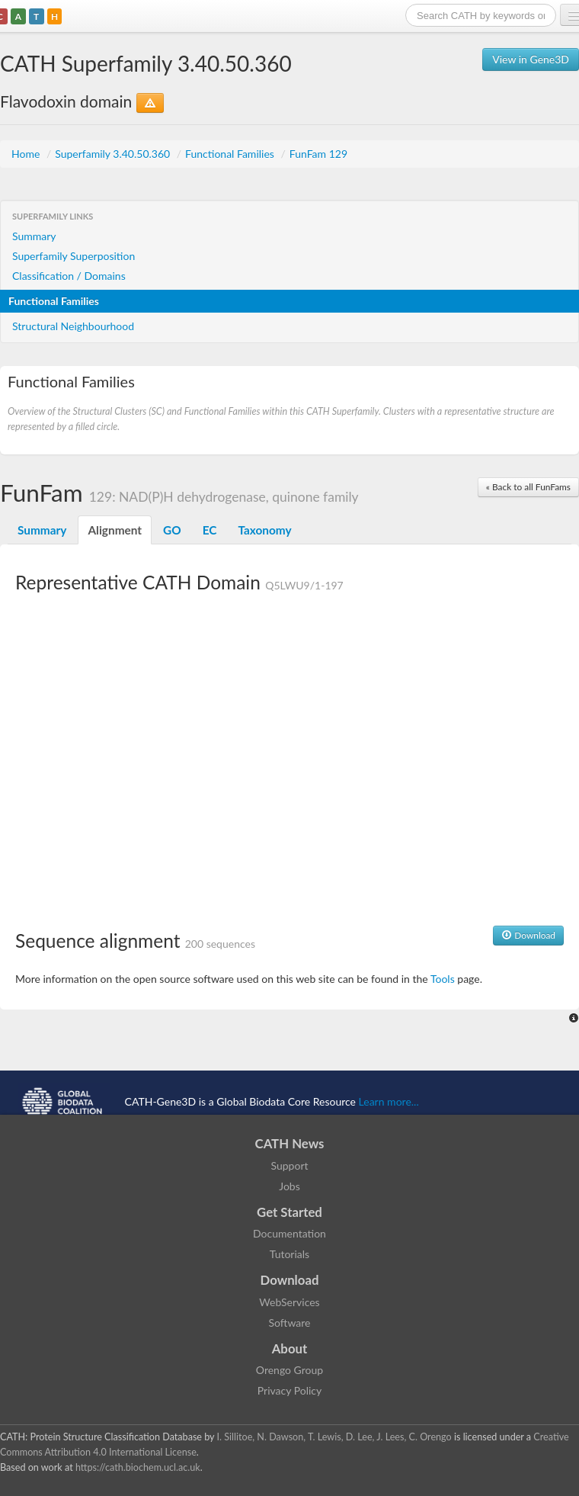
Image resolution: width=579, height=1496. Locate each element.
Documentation (289, 1233)
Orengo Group (289, 1369)
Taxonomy (264, 530)
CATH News (290, 1143)
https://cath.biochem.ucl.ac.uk (137, 1467)
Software (290, 1322)
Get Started (289, 1212)
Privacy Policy (289, 1390)
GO (172, 530)
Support (289, 1165)
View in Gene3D (530, 59)
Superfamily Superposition (73, 255)
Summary (34, 236)
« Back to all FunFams (528, 487)
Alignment (115, 530)
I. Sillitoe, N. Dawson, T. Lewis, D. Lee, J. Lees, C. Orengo (334, 1437)
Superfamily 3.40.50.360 (114, 153)
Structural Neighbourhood (73, 325)
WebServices (289, 1301)
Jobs (289, 1186)
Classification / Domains (69, 275)
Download (528, 935)
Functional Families (231, 153)
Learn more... (389, 1101)
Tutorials (289, 1253)
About (290, 1348)
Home (27, 153)
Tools (442, 978)
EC (210, 530)
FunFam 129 (318, 153)
